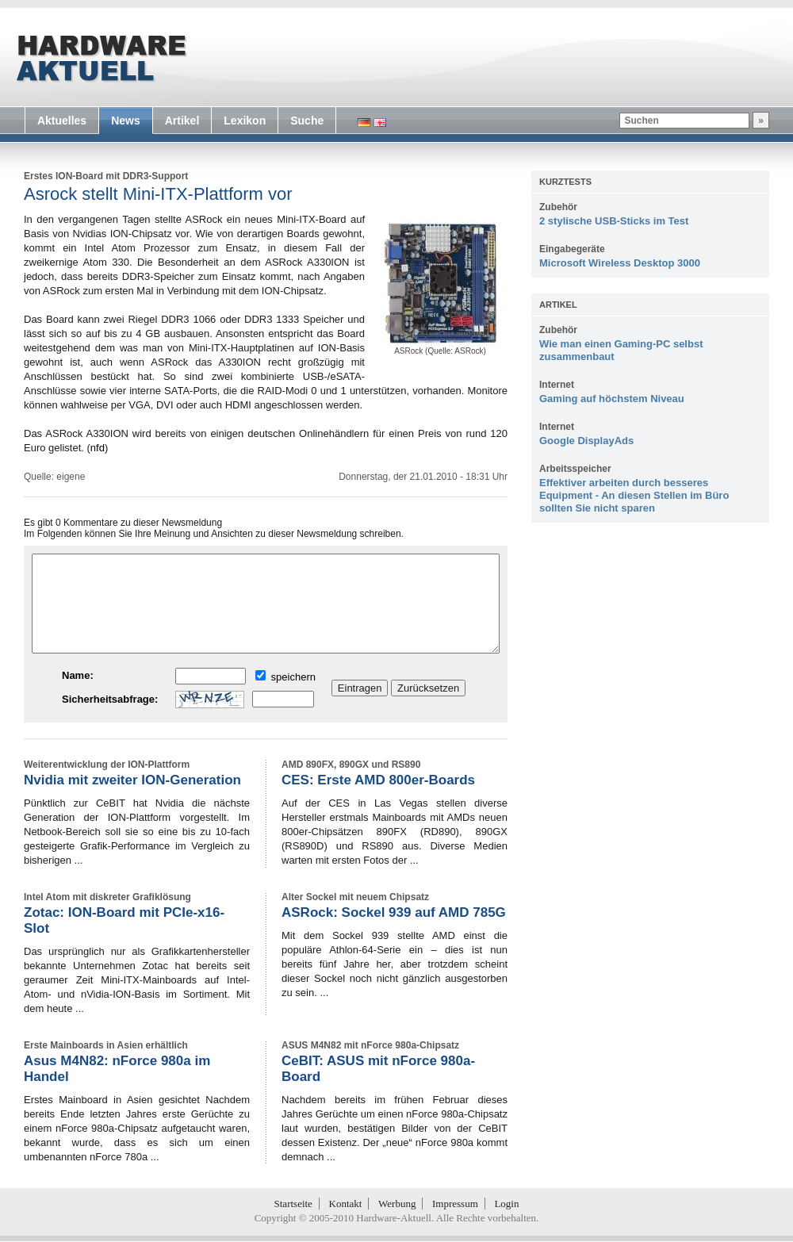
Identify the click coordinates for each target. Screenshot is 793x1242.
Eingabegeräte (572, 249)
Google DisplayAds (586, 441)
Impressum (455, 1203)
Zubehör (558, 207)
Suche (307, 120)
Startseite (293, 1203)
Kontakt (345, 1203)
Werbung (397, 1203)
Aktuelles (61, 120)
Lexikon (245, 120)
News (125, 120)
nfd (97, 448)
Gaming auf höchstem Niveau (611, 398)
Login (506, 1203)
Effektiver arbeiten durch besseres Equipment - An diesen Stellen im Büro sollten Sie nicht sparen (634, 495)
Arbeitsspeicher (575, 468)
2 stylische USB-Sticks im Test (613, 221)
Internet (556, 384)
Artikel (182, 120)
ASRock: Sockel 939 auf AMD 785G (394, 912)
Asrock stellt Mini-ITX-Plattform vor (158, 194)
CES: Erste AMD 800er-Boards (378, 780)
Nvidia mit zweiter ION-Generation (132, 780)
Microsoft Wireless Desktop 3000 (619, 263)
